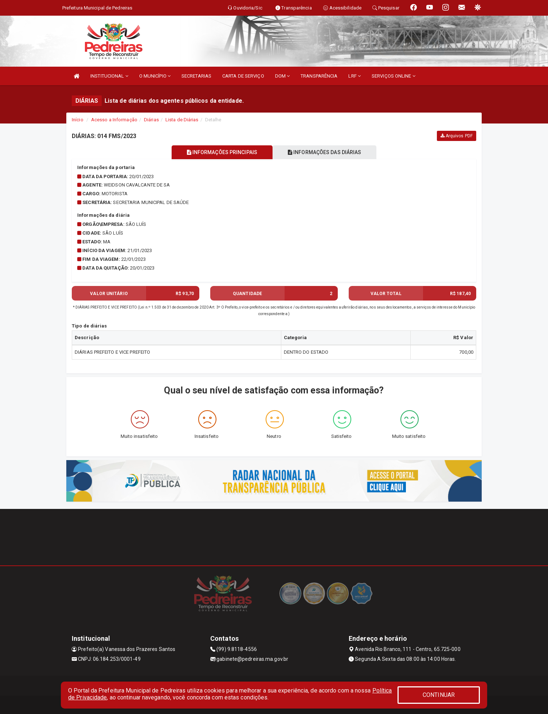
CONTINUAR (439, 694)
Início (77, 119)
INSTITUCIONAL (109, 76)
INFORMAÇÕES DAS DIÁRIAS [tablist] (324, 152)
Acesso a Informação (114, 119)
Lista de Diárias (182, 119)
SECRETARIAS (196, 76)
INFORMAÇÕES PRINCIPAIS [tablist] (222, 152)
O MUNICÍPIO (155, 76)
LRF (354, 76)
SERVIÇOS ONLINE (393, 76)
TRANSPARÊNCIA (319, 76)
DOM (282, 76)
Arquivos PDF (457, 135)
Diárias (151, 119)
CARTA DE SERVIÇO (243, 76)
